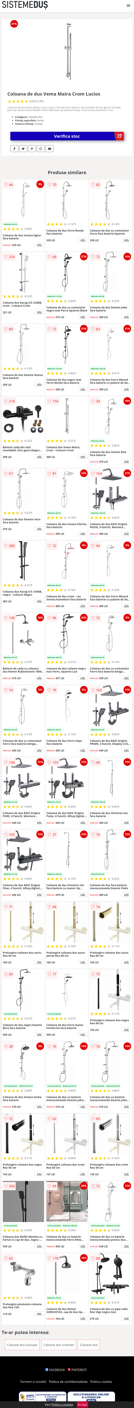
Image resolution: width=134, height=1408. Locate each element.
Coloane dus (89, 1345)
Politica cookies (101, 1382)
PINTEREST (77, 1370)
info (39, 244)
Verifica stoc (89, 136)
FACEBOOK (55, 1370)
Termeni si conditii (33, 1382)
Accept (82, 1404)
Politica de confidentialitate (68, 1382)
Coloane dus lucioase (22, 1345)
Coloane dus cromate (58, 1345)
